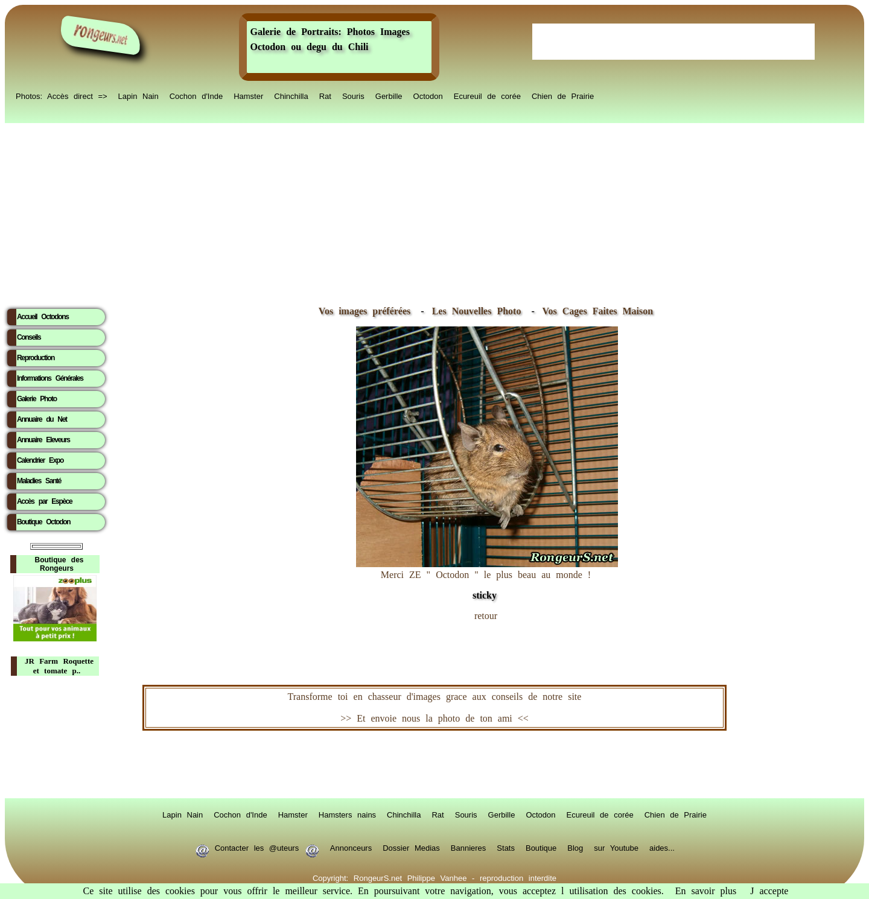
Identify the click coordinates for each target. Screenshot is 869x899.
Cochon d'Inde (196, 95)
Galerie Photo (37, 399)
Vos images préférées (364, 311)
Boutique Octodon (43, 522)
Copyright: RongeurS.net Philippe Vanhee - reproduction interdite (434, 877)
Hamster (248, 95)
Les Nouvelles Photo (479, 311)
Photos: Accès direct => (61, 95)
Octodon (428, 95)
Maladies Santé (39, 481)
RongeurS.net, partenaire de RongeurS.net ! (434, 764)
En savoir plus (706, 891)
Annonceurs (351, 847)
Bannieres (468, 847)
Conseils (28, 337)
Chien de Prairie (563, 95)
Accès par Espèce (44, 501)
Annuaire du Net (42, 419)
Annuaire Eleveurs (43, 440)
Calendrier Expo (40, 460)
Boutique (541, 847)
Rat (325, 95)
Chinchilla (291, 95)
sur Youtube (616, 847)
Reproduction (35, 358)
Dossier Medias (411, 847)
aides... (662, 847)
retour (485, 616)
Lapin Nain (138, 95)
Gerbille (389, 95)
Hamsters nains (347, 814)
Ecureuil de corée (487, 95)
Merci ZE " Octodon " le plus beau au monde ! (487, 579)
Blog (575, 847)
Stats (506, 847)
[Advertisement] (434, 211)
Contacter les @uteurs (256, 847)
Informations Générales (50, 378)
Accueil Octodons (43, 317)
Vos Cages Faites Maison (595, 311)
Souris (353, 95)
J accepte (769, 891)
